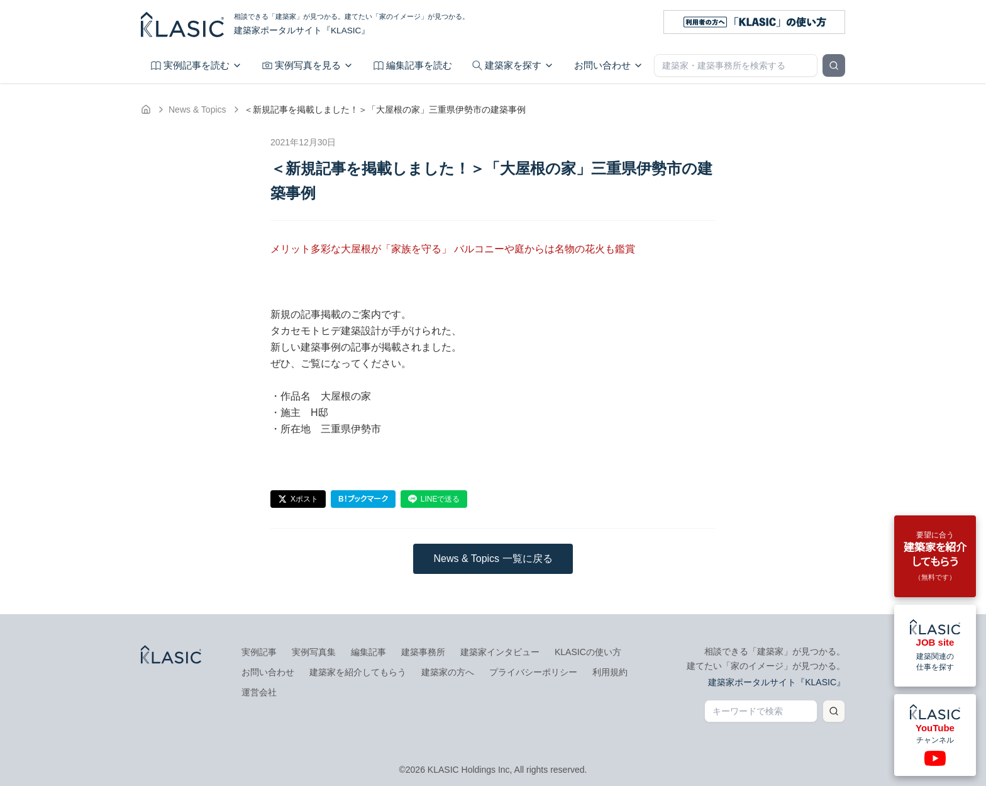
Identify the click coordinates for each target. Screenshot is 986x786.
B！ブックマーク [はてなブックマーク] (363, 499)
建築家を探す (513, 65)
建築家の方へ (447, 672)
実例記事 (259, 652)
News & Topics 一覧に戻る (492, 558)
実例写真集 (314, 652)
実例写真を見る (307, 65)
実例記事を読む (196, 65)
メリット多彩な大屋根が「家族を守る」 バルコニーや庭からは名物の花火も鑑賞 (452, 249)
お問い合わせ (608, 65)
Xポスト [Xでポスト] (298, 499)
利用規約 (610, 672)
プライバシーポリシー (533, 672)
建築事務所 (423, 652)
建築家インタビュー (500, 652)
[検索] (834, 65)
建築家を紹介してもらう (357, 672)
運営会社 (259, 692)
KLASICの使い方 (588, 652)
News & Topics (197, 109)
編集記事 (368, 652)
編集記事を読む (413, 65)
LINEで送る (434, 499)
